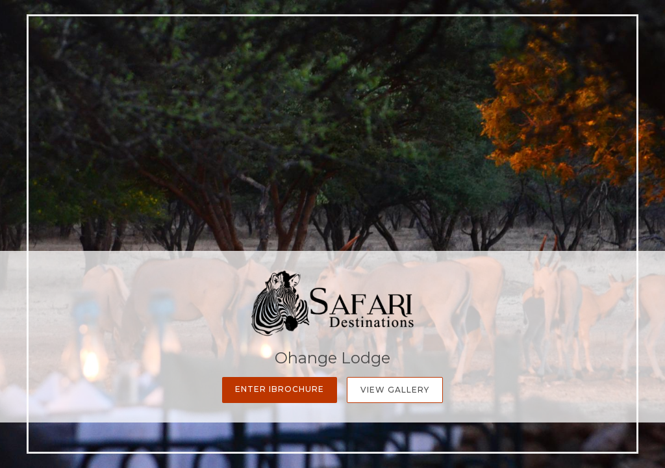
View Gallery (394, 390)
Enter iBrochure (279, 389)
